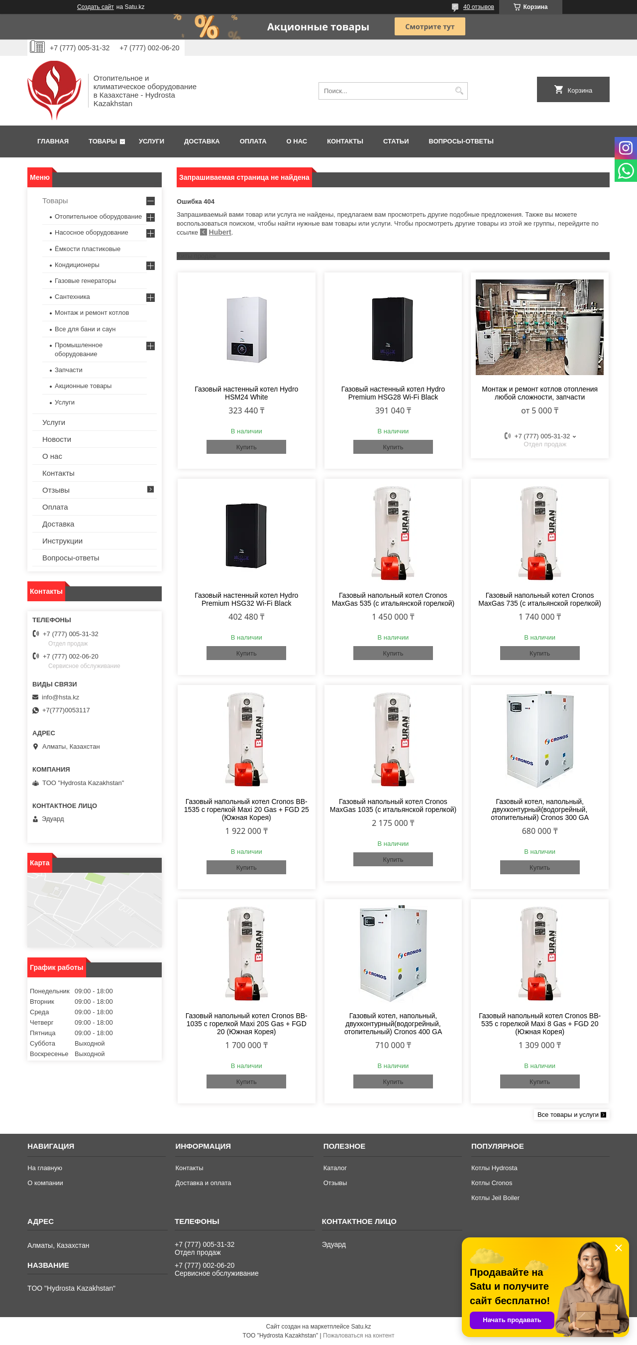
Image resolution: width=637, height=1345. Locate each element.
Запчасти (69, 370)
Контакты (345, 141)
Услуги (151, 141)
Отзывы (56, 490)
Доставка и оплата (203, 1183)
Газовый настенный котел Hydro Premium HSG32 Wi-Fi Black (246, 599)
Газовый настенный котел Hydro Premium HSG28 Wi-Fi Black (393, 393)
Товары (103, 141)
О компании (45, 1183)
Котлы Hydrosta (494, 1168)
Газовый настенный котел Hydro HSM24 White (246, 393)
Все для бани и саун (85, 329)
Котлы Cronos (492, 1183)
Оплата (253, 141)
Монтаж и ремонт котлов (92, 312)
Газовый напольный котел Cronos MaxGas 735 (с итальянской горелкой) (539, 599)
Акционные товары (83, 386)
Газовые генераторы (85, 280)
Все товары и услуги (568, 1114)
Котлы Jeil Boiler (495, 1198)
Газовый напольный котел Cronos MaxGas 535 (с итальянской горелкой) (393, 599)
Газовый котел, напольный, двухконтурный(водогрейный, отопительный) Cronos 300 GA (540, 809)
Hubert (220, 232)
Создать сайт (95, 6)
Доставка (202, 141)
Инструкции (62, 541)
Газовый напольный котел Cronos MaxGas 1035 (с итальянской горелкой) (393, 805)
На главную (44, 1168)
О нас (297, 141)
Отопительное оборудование (98, 216)
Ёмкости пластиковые (87, 249)
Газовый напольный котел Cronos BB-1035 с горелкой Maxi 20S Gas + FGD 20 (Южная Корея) (247, 1024)
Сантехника (72, 296)
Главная (53, 141)
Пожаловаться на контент (358, 1335)
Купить (246, 447)
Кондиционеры (77, 265)
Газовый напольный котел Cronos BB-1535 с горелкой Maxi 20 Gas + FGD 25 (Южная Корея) (246, 809)
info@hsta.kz (60, 697)
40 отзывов (478, 6)
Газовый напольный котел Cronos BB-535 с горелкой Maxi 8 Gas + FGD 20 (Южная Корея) (540, 1024)
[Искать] (459, 91)
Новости (56, 439)
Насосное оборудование (91, 232)
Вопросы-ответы (461, 141)
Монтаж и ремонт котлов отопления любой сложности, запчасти (540, 393)
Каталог (335, 1168)
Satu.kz (361, 1326)
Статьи (396, 141)
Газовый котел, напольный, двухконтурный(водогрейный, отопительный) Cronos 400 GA (393, 1024)
